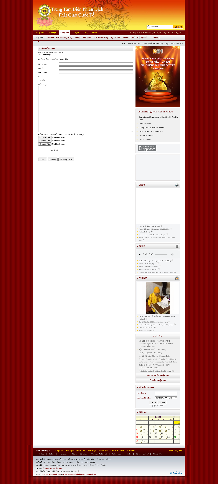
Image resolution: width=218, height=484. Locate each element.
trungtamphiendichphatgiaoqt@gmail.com (79, 474)
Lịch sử (144, 37)
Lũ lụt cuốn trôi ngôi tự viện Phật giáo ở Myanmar (156, 325)
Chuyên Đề (157, 454)
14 (170, 430)
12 (158, 430)
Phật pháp (87, 37)
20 (164, 434)
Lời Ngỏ (70, 450)
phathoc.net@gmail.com (51, 474)
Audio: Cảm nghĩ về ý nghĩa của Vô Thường (155, 261)
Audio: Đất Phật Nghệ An (147, 264)
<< (141, 417)
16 (139, 434)
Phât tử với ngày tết (145, 330)
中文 (86, 33)
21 (170, 434)
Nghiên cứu (115, 37)
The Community (145, 139)
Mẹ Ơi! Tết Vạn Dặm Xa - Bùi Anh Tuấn (154, 356)
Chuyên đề (154, 37)
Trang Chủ (58, 450)
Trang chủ (39, 37)
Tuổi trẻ (135, 37)
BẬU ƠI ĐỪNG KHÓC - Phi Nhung (152, 350)
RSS (123, 450)
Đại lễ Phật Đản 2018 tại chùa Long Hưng (153, 322)
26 (158, 438)
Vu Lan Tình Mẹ (144, 232)
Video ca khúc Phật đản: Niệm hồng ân (152, 235)
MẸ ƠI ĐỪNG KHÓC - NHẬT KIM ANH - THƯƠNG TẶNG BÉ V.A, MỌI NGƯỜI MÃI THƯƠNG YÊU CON (156, 343)
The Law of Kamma (146, 135)
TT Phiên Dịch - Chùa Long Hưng (58, 37)
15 (177, 430)
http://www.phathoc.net (52, 468)
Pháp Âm (40, 33)
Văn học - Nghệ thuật (99, 454)
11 (152, 430)
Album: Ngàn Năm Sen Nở (148, 269)
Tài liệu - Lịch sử (142, 454)
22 (177, 434)
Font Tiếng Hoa (175, 450)
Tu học (51, 454)
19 (158, 434)
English (76, 33)
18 (152, 434)
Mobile (94, 33)
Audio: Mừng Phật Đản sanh (148, 266)
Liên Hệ (114, 450)
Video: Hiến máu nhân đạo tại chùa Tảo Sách (154, 229)
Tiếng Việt (64, 33)
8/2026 (158, 417)
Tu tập (77, 37)
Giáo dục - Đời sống (79, 454)
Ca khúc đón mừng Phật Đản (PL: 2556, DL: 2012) (156, 272)
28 (170, 438)
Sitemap (131, 450)
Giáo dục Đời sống (101, 37)
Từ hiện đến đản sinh (146, 328)
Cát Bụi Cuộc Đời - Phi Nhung (150, 353)
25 (152, 438)
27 (164, 438)
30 (139, 441)
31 (145, 441)
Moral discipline (145, 124)
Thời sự (41, 454)
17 (145, 434)
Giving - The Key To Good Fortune (151, 128)
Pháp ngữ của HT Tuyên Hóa (149, 226)
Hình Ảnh (80, 450)
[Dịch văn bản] (157, 406)
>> (174, 417)
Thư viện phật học (163, 112)
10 (145, 430)
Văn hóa (126, 37)
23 (139, 438)
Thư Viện (52, 33)
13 (164, 430)
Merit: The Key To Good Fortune (151, 131)
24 (145, 438)
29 (177, 438)
